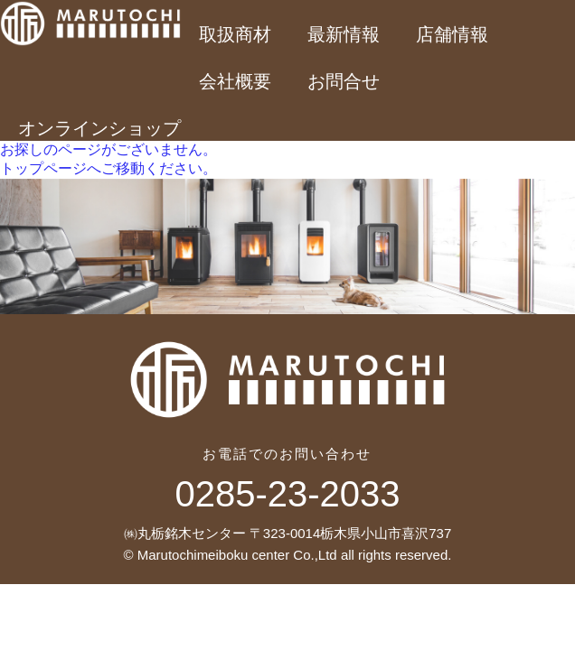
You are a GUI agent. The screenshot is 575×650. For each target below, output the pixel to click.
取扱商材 (235, 34)
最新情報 (343, 34)
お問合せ (343, 81)
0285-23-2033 (287, 494)
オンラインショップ (99, 128)
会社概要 (235, 81)
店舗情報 (452, 34)
